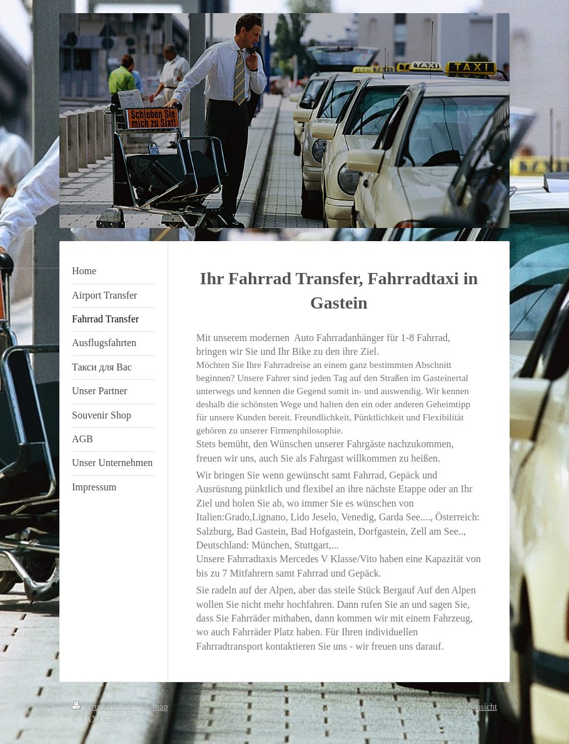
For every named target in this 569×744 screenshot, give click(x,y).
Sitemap (153, 707)
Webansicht (476, 707)
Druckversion (103, 707)
